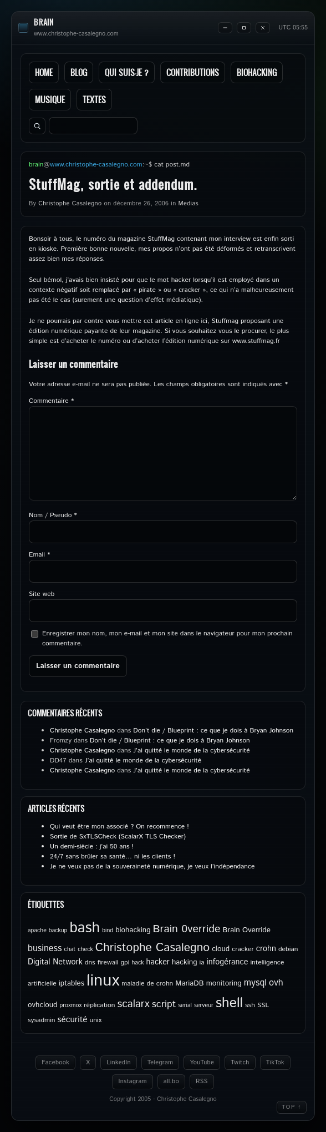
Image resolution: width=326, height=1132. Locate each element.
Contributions (192, 72)
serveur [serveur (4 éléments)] (203, 1005)
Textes (94, 99)
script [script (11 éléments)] (164, 1004)
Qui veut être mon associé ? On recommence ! (119, 826)
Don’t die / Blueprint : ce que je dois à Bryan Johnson (213, 730)
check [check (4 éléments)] (85, 949)
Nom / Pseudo (53, 515)
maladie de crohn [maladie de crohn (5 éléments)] (147, 983)
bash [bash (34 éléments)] (84, 927)
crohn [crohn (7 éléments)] (266, 948)
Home (44, 72)
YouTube (202, 1062)
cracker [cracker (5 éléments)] (243, 949)
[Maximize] (244, 27)
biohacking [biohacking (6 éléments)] (132, 930)
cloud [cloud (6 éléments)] (221, 948)
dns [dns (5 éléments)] (90, 962)
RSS (202, 1081)
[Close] (263, 27)
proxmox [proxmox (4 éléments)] (70, 1005)
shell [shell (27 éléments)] (229, 1003)
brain (44, 22)
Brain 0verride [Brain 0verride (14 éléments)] (187, 929)
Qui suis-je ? (127, 72)
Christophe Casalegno (69, 203)
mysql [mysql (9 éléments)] (255, 983)
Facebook (55, 1062)
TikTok (275, 1062)
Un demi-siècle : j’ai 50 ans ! (92, 846)
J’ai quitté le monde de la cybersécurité (191, 750)
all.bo (171, 1081)
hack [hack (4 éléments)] (137, 962)
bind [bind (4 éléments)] (107, 930)
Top (292, 1107)
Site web (41, 594)
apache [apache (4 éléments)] (37, 930)
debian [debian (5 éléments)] (288, 949)
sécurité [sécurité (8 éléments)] (72, 1020)
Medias (188, 203)
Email (39, 554)
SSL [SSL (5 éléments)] (263, 1005)
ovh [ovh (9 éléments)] (276, 983)
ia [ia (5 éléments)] (201, 962)
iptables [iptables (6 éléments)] (71, 983)
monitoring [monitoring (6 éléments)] (224, 983)
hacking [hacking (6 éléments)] (184, 962)
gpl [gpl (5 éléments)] (124, 962)
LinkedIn (118, 1062)
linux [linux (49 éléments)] (102, 981)
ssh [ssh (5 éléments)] (250, 1005)
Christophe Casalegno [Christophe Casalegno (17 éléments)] (152, 947)
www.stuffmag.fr (256, 341)
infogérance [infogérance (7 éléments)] (227, 962)
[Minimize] (225, 27)
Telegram (160, 1062)
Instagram (132, 1081)
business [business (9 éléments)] (45, 948)
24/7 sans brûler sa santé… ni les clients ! (112, 856)
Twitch (240, 1062)
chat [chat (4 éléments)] (70, 949)
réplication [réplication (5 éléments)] (99, 1005)
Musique (50, 99)
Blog (78, 72)
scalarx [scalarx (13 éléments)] (133, 1004)
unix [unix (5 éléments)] (96, 1020)
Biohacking (257, 72)
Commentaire (51, 401)
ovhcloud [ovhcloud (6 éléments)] (42, 1004)
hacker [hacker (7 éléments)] (157, 962)
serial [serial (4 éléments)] (185, 1005)
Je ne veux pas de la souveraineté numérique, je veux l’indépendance (152, 866)
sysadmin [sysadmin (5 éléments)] (41, 1020)
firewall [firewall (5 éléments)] (108, 962)
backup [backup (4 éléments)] (58, 930)
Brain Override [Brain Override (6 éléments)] (247, 930)
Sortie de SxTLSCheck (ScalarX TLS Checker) (118, 836)
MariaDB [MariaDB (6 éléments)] (189, 983)
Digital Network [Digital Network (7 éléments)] (55, 962)
